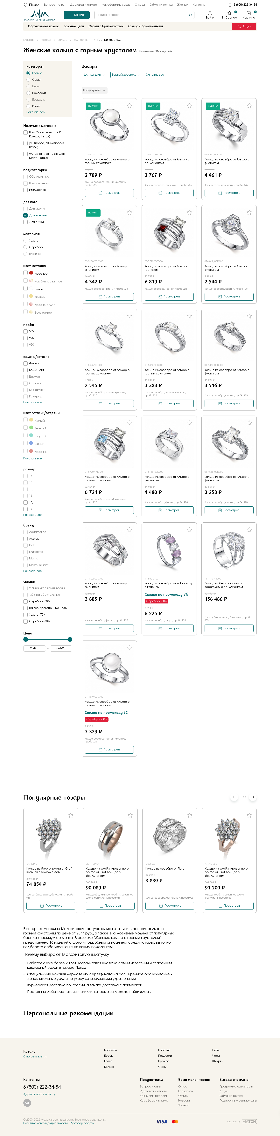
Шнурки (217, 1061)
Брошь (108, 1056)
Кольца (109, 1067)
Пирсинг (164, 1050)
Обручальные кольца (43, 26)
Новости (184, 1100)
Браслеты (110, 1050)
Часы (216, 1056)
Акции (224, 1091)
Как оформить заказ (116, 5)
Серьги (163, 1067)
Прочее (163, 1061)
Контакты (199, 5)
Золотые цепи (74, 26)
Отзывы (140, 5)
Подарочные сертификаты (238, 1100)
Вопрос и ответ (54, 5)
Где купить (185, 1091)
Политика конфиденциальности (45, 1123)
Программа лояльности (236, 1086)
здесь (145, 992)
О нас (182, 1086)
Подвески (165, 1056)
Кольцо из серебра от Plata (165, 868)
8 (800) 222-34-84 (245, 5)
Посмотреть (112, 193)
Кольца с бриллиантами (145, 26)
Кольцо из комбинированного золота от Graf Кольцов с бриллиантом (107, 872)
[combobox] (144, 15)
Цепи (216, 1050)
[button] (253, 797)
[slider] (25, 639)
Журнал (182, 5)
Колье (108, 1061)
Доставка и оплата (83, 5)
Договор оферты (82, 1123)
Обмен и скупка (161, 5)
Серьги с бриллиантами (105, 26)
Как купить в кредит (153, 1096)
